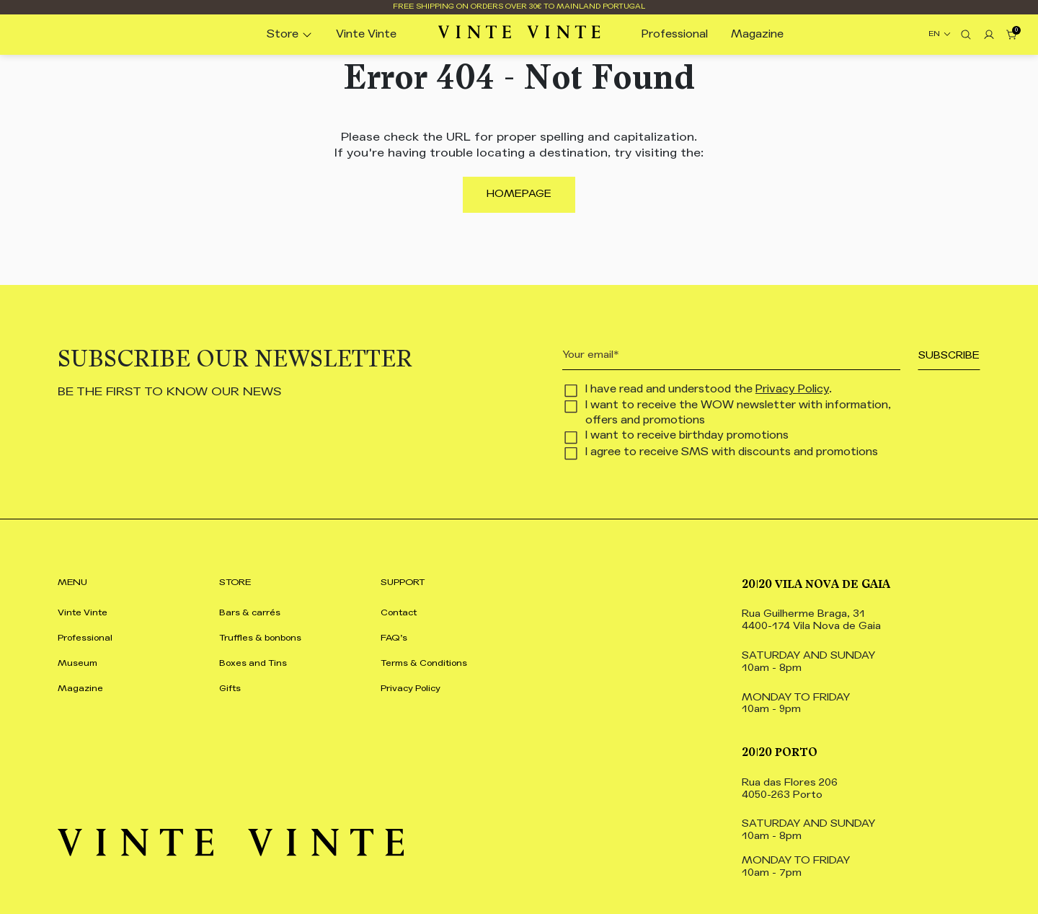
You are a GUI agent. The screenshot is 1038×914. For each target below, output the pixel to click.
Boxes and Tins (253, 663)
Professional (675, 35)
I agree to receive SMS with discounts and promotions (731, 452)
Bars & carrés (249, 613)
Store (282, 35)
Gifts (230, 689)
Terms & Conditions (424, 663)
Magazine (757, 35)
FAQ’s (394, 638)
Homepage (519, 195)
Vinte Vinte (366, 35)
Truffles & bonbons (260, 638)
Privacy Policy (792, 390)
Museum (77, 663)
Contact (399, 613)
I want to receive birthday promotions (687, 436)
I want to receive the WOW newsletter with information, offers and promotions (738, 413)
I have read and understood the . (708, 390)
